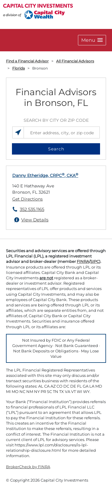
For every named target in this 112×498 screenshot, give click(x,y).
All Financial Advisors (75, 61)
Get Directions (27, 199)
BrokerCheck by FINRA (28, 466)
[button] (92, 40)
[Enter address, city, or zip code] (56, 132)
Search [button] (56, 149)
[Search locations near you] (18, 132)
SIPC (94, 261)
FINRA (83, 261)
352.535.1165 (32, 209)
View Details (34, 220)
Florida (18, 68)
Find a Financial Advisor (27, 61)
